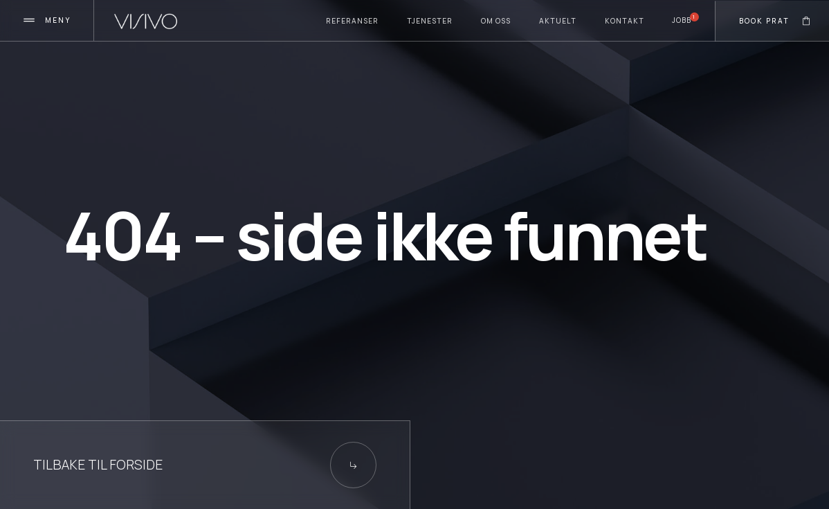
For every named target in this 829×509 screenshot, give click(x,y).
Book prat (764, 21)
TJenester (430, 21)
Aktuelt (557, 21)
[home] (146, 21)
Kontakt (624, 21)
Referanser (352, 21)
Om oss (496, 21)
